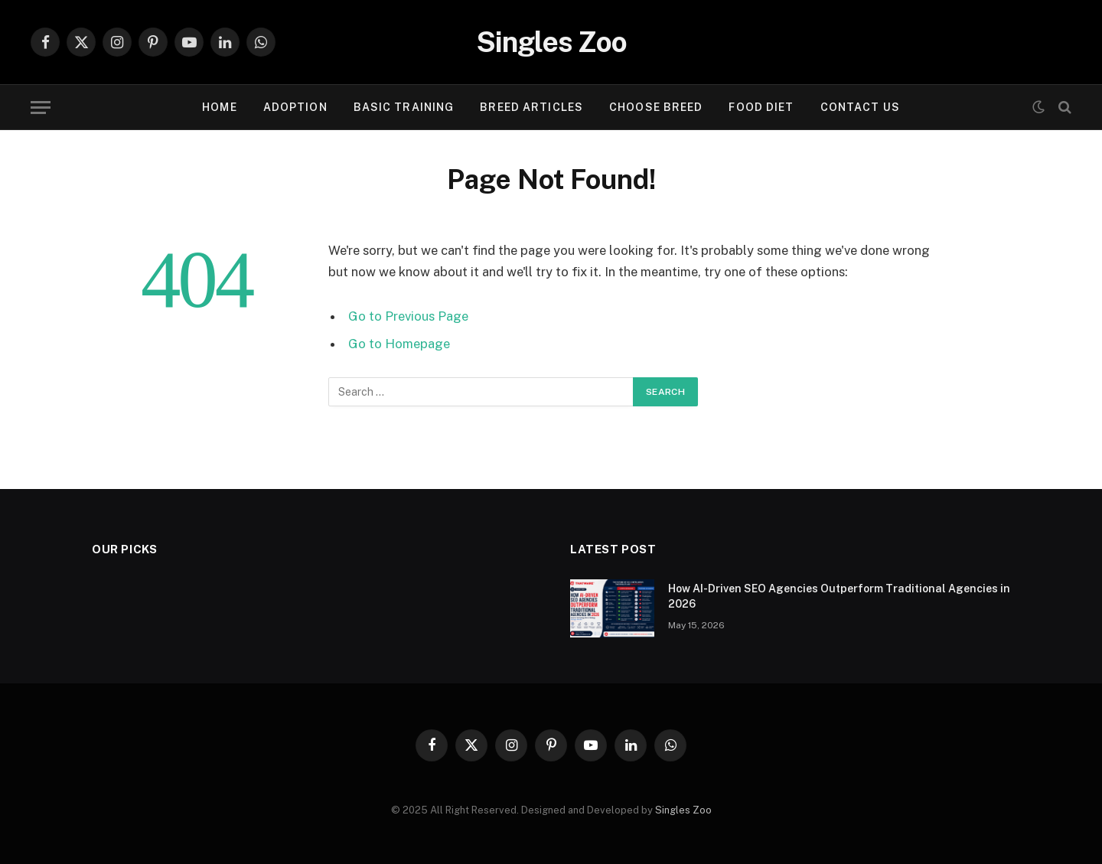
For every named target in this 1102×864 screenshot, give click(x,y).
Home (219, 107)
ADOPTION (295, 107)
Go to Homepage (399, 343)
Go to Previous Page (408, 316)
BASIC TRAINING (404, 107)
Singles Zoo (683, 810)
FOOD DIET (761, 107)
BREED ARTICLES (531, 107)
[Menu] (41, 107)
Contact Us (860, 107)
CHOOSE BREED (656, 107)
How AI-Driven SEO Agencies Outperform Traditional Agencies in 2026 (839, 596)
